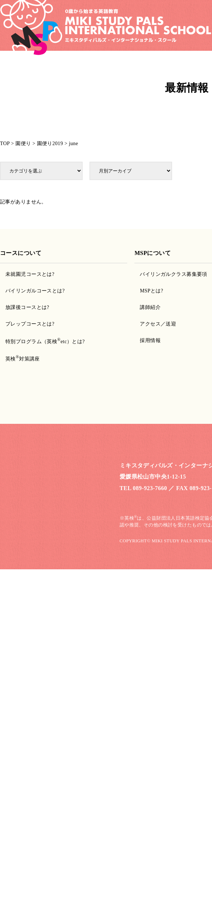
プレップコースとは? (29, 324)
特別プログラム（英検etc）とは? (45, 341)
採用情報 (150, 340)
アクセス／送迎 (158, 324)
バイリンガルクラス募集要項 (173, 274)
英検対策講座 (22, 359)
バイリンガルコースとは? (35, 290)
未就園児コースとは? (29, 274)
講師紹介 (150, 307)
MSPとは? (151, 290)
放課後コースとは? (27, 307)
